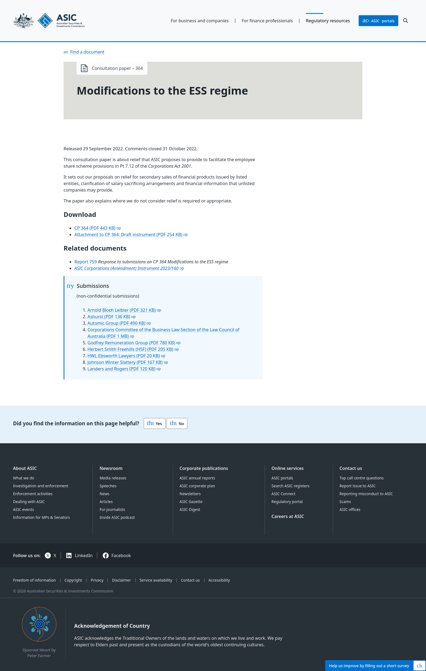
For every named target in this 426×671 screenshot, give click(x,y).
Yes (154, 423)
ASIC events (23, 509)
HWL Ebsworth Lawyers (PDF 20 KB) (123, 356)
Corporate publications (204, 468)
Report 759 (85, 262)
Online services (287, 468)
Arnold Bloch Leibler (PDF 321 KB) (121, 310)
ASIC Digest (190, 509)
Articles (105, 501)
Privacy (97, 580)
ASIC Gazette (191, 501)
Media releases (112, 477)
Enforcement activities (32, 493)
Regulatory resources (328, 21)
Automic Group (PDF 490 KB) (116, 323)
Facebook (121, 555)
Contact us (351, 468)
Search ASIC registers (290, 485)
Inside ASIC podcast (117, 517)
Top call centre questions (362, 477)
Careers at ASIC (287, 516)
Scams (345, 501)
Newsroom (111, 468)
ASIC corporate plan (197, 485)
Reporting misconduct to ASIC (366, 493)
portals (378, 20)
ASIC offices (350, 509)
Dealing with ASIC (29, 501)
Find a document (86, 52)
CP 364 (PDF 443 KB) (94, 228)
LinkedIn (84, 555)
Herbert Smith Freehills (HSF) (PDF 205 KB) (130, 349)
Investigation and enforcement (40, 485)
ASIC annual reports (197, 477)
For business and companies (199, 21)
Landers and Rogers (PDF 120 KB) (121, 369)
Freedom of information (34, 580)
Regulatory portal (287, 501)
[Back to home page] (59, 20)
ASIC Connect (283, 493)
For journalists (112, 509)
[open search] (405, 20)
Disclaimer (121, 580)
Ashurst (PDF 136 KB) (108, 317)
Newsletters (190, 493)
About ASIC (25, 468)
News (104, 493)
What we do (23, 477)
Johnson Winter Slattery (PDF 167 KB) (124, 362)
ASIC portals (282, 477)
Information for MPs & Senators (41, 517)
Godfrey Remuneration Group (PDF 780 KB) (131, 343)
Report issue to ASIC (358, 485)
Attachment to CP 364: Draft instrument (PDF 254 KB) (128, 235)
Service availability (156, 580)
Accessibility (219, 580)
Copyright (73, 580)
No (177, 423)
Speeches (107, 485)
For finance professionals (267, 21)
